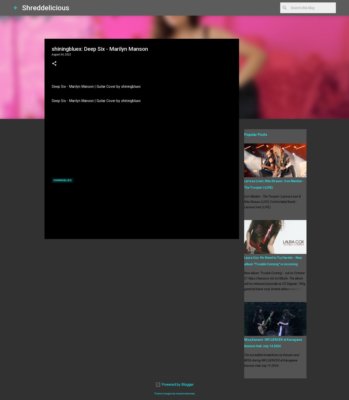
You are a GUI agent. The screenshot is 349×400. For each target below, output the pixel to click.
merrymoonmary (185, 393)
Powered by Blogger (174, 384)
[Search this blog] (312, 7)
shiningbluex (62, 180)
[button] (54, 64)
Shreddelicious (45, 8)
